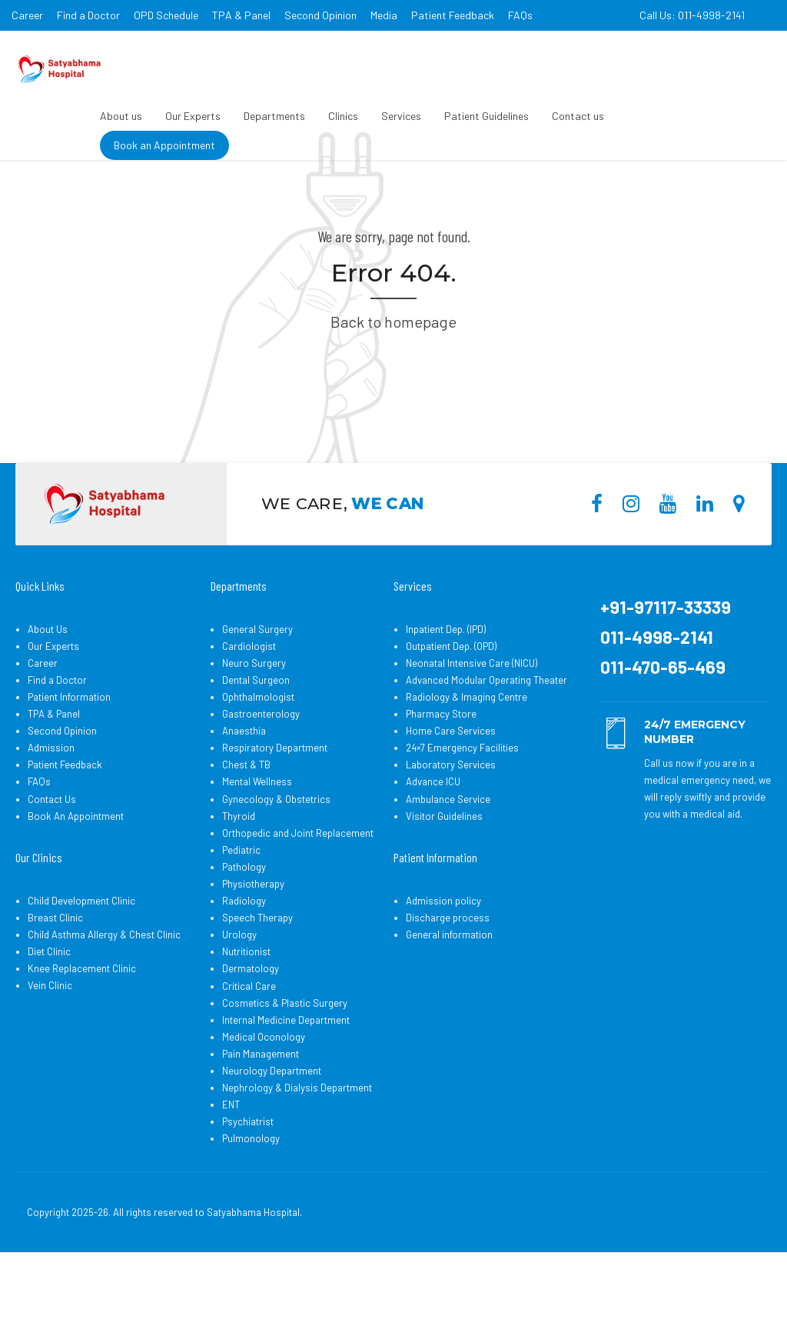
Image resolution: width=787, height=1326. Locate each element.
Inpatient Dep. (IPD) (446, 687)
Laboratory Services (451, 823)
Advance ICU (433, 840)
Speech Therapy (257, 976)
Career (27, 15)
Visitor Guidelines (444, 874)
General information (449, 993)
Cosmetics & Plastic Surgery (284, 1061)
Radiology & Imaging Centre (466, 755)
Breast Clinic (55, 976)
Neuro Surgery (254, 721)
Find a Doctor (88, 15)
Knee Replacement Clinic (82, 1027)
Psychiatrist (248, 1180)
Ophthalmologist (258, 755)
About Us (48, 687)
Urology (239, 993)
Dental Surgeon (256, 738)
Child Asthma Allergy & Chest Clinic (104, 993)
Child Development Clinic (81, 959)
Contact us (578, 115)
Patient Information (69, 755)
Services (401, 115)
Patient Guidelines (486, 115)
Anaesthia (244, 789)
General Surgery (257, 687)
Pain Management (260, 1112)
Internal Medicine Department (286, 1078)
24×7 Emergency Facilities (462, 806)
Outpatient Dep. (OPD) (451, 704)
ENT (231, 1163)
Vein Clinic (50, 1044)
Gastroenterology (261, 772)
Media (383, 15)
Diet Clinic (49, 1010)
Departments (274, 115)
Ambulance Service (448, 857)
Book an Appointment (164, 145)
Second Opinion (320, 15)
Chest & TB (246, 823)
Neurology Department (271, 1129)
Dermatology (250, 1027)
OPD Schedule (166, 15)
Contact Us (52, 857)
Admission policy (443, 959)
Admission (51, 806)
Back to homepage (393, 380)
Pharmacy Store (441, 772)
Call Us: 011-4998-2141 (692, 15)
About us (121, 115)
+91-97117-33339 (665, 665)
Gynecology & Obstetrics (276, 857)
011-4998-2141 (656, 695)
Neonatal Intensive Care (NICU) (471, 721)
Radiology (244, 959)
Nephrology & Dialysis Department (297, 1146)
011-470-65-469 (663, 725)
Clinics (343, 115)
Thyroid (238, 874)
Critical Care (249, 1044)
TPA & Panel (241, 15)
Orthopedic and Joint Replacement (298, 891)
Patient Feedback (452, 15)
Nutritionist (246, 1010)
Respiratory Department (274, 806)
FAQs (520, 15)
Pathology (244, 925)
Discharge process (448, 976)
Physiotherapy (253, 942)
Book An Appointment (76, 874)
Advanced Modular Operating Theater (486, 738)
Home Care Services (451, 789)
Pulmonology (251, 1197)
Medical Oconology (263, 1095)
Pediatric (241, 908)
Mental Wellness (257, 840)
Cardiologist (249, 704)
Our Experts (193, 115)
